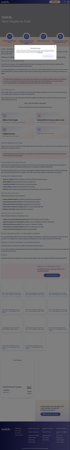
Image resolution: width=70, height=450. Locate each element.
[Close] (54, 46)
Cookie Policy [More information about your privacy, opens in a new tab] (40, 52)
